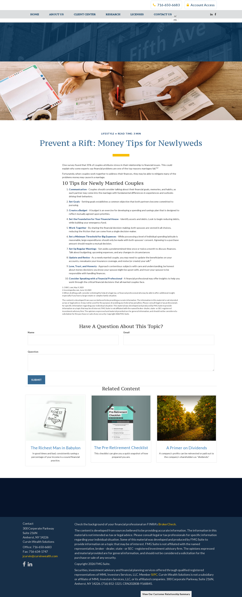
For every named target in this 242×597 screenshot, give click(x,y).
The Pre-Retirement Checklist (121, 447)
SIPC (154, 574)
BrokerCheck (167, 524)
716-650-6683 (166, 5)
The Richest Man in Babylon (55, 447)
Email (127, 332)
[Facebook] (215, 14)
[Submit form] (36, 379)
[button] (56, 14)
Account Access (201, 5)
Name (31, 332)
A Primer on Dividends (186, 447)
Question (33, 351)
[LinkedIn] (211, 14)
